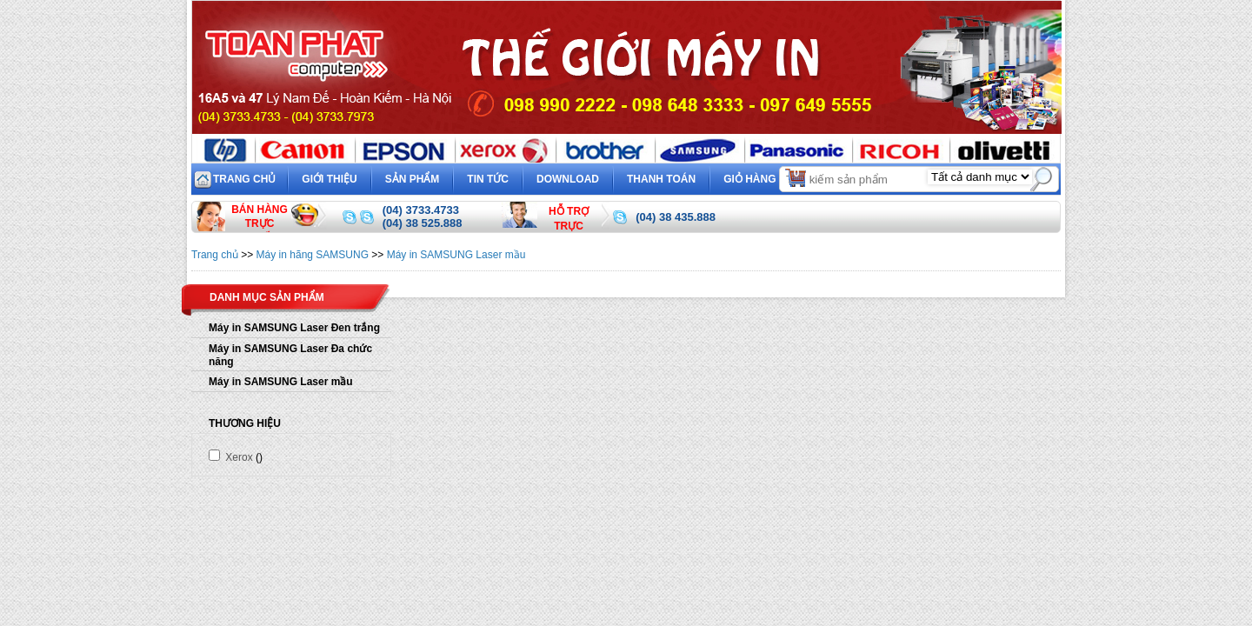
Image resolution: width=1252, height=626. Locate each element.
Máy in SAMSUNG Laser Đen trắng (294, 328)
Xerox (231, 457)
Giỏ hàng (765, 177)
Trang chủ (244, 179)
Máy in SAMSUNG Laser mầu (456, 255)
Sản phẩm (412, 179)
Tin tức (488, 179)
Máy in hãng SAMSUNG (312, 255)
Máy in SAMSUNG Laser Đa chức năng (290, 355)
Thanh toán (661, 179)
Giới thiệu (329, 179)
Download (567, 179)
